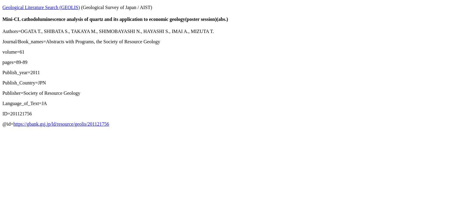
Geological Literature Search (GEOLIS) (41, 7)
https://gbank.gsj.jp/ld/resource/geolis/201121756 (61, 124)
